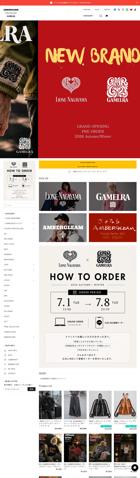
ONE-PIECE (8, 140)
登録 (31, 254)
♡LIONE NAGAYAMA (12, 83)
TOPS (6, 130)
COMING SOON (10, 197)
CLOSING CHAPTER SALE (14, 93)
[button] (17, 21)
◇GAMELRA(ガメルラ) (13, 88)
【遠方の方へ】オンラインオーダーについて (87, 36)
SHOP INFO (87, 9)
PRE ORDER (8, 104)
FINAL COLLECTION (11, 192)
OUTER (6, 145)
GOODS (7, 171)
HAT (5, 155)
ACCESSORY (9, 166)
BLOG (97, 9)
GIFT (6, 186)
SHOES (7, 150)
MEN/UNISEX (9, 124)
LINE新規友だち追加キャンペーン (53, 243)
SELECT (7, 181)
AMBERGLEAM (9, 202)
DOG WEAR (8, 176)
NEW (6, 114)
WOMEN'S (8, 119)
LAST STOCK (9, 109)
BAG (5, 161)
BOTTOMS (8, 135)
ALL (5, 99)
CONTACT (107, 9)
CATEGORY (89, 16)
